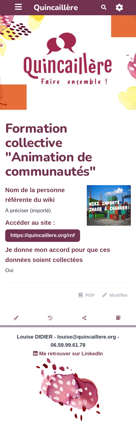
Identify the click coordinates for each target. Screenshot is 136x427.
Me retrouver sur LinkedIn (68, 354)
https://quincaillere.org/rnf (42, 235)
